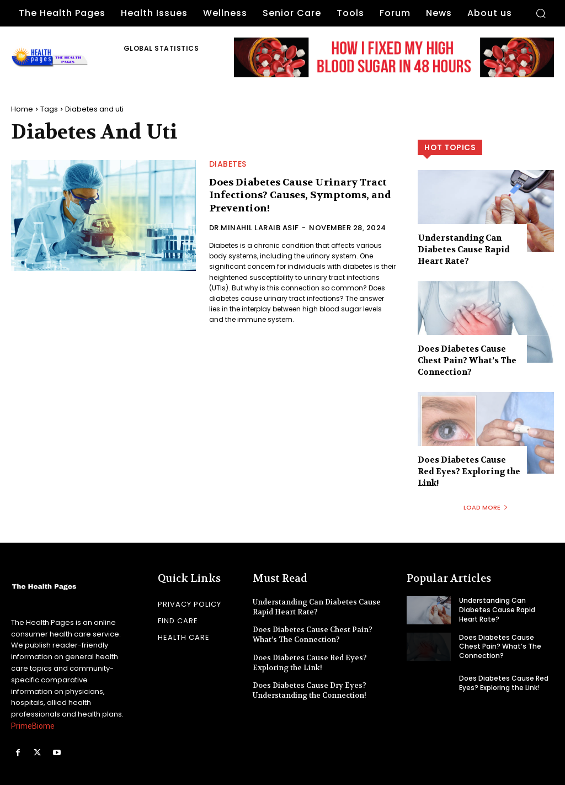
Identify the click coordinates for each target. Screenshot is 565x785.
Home (22, 109)
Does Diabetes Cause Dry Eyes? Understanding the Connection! (309, 690)
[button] (540, 13)
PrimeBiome (33, 726)
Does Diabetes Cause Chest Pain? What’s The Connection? (467, 360)
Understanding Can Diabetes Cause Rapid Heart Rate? (464, 249)
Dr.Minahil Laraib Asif (254, 227)
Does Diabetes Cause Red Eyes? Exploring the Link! (469, 471)
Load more (485, 507)
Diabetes (228, 164)
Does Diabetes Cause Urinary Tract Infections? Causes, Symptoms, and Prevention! (300, 195)
